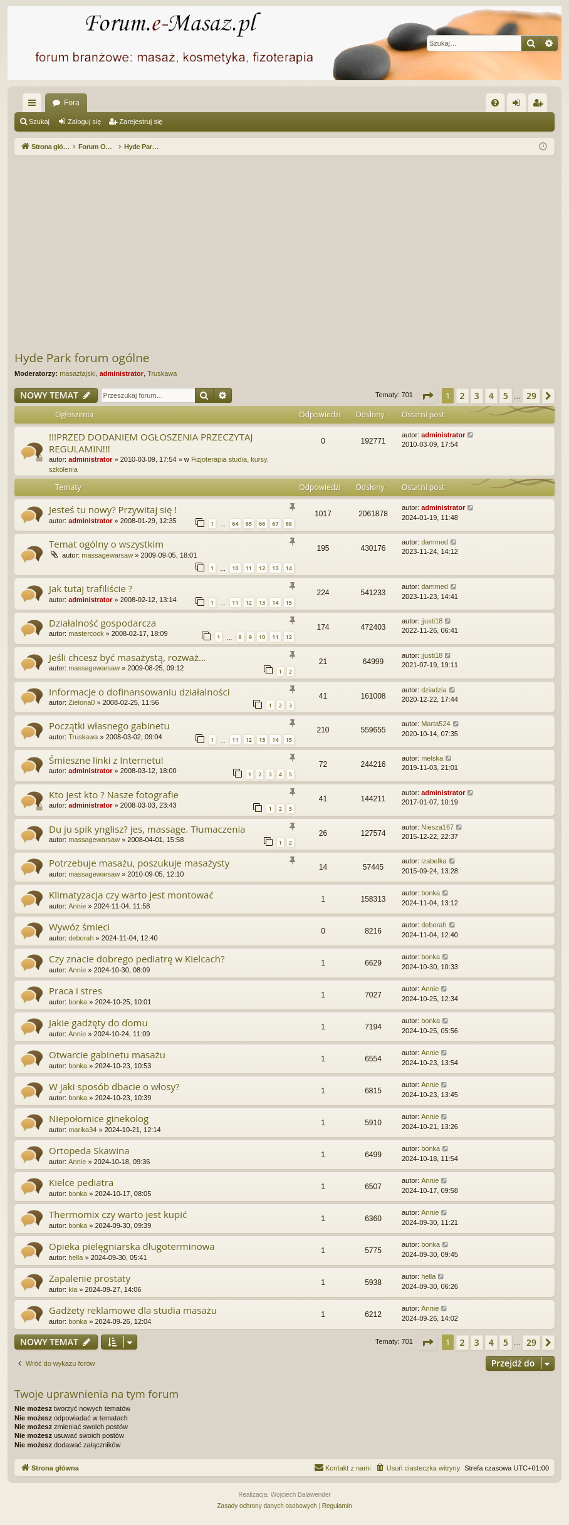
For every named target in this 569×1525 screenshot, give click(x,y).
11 (249, 568)
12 (262, 568)
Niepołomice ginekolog (99, 1118)
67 (275, 523)
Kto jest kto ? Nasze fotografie (114, 794)
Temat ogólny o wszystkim (106, 544)
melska (432, 758)
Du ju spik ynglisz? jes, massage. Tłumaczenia (147, 829)
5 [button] (505, 396)
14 (289, 568)
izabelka (433, 861)
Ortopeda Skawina (89, 1150)
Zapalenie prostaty (89, 1278)
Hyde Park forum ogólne (82, 358)
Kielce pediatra (81, 1182)
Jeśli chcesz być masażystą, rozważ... (127, 657)
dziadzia (433, 690)
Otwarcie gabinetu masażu (107, 1054)
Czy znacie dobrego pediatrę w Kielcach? (137, 958)
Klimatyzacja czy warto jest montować (131, 894)
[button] (427, 395)
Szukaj (39, 121)
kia (72, 1289)
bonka (430, 893)
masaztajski (77, 373)
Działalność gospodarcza (102, 623)
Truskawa (162, 373)
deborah (80, 938)
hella (75, 1257)
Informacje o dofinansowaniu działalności (139, 691)
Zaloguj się (84, 121)
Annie (77, 906)
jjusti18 (431, 621)
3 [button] (476, 396)
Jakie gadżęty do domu (98, 1022)
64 (235, 523)
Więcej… (34, 105)
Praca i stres (75, 990)
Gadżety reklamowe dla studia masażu (133, 1310)
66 (262, 523)
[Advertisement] (291, 252)
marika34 (82, 1129)
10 (235, 568)
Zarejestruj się (140, 121)
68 (289, 523)
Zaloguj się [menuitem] (519, 105)
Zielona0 (81, 702)
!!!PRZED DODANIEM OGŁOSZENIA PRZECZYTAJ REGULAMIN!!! (151, 442)
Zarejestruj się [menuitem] (540, 105)
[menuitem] (495, 102)
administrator (122, 373)
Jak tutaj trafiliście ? (90, 588)
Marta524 (435, 723)
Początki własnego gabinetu (109, 725)
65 (249, 523)
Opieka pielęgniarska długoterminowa (132, 1246)
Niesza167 (437, 827)
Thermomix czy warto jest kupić (118, 1214)
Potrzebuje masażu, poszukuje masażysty (139, 862)
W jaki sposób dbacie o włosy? (114, 1086)
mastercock (85, 633)
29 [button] (531, 396)
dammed (434, 542)
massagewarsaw (107, 555)
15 (289, 602)
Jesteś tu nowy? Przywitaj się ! (113, 509)
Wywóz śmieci (79, 926)
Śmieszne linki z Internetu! (106, 760)
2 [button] (462, 396)
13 (275, 568)
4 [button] (491, 396)
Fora (72, 102)
